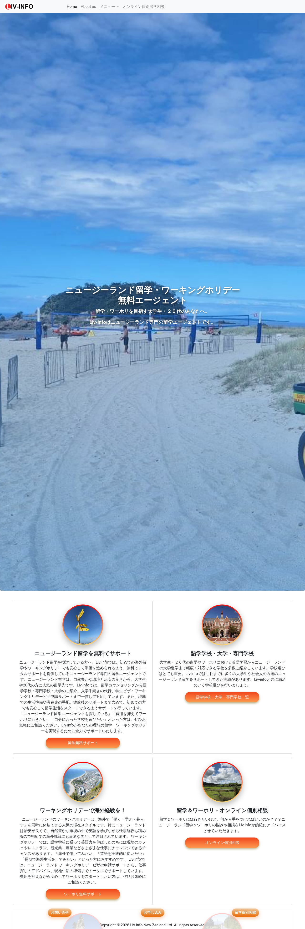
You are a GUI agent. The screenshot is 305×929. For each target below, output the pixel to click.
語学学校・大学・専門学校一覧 (222, 697)
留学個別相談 (245, 912)
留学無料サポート (83, 743)
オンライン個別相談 (222, 842)
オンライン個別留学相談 (144, 6)
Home (73, 6)
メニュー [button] (108, 6)
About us (88, 6)
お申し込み (152, 912)
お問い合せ (59, 912)
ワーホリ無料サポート (83, 894)
